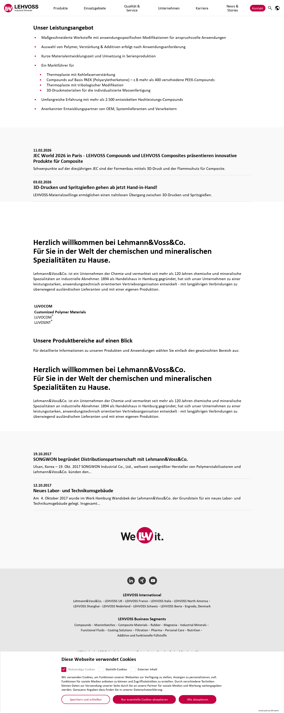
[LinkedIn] (130, 581)
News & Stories (169, 8)
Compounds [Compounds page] (83, 625)
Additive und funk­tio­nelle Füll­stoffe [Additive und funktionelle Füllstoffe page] (142, 635)
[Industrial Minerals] (21, 8)
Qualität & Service (102, 8)
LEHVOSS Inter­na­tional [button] (142, 595)
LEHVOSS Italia (161, 601)
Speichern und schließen (86, 700)
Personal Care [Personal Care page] (175, 630)
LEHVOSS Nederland (116, 606)
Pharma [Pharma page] (157, 630)
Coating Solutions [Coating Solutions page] (120, 630)
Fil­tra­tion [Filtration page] (142, 630)
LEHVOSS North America (191, 601)
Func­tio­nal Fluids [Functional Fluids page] (93, 630)
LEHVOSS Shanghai (86, 606)
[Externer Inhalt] (133, 670)
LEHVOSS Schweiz (145, 606)
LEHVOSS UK (113, 601)
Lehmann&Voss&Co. (87, 601)
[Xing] (142, 581)
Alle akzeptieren (197, 700)
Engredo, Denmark (198, 606)
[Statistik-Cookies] (101, 670)
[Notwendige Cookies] (63, 670)
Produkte (54, 8)
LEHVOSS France (136, 601)
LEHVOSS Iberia (171, 606)
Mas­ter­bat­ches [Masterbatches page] (105, 625)
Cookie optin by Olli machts (268, 711)
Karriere (148, 8)
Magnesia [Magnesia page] (171, 625)
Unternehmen (129, 8)
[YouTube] (153, 581)
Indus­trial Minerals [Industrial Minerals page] (193, 625)
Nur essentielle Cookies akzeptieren (144, 700)
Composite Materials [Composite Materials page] (133, 625)
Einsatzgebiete (75, 8)
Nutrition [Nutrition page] (194, 630)
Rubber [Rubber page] (156, 625)
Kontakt (257, 8)
